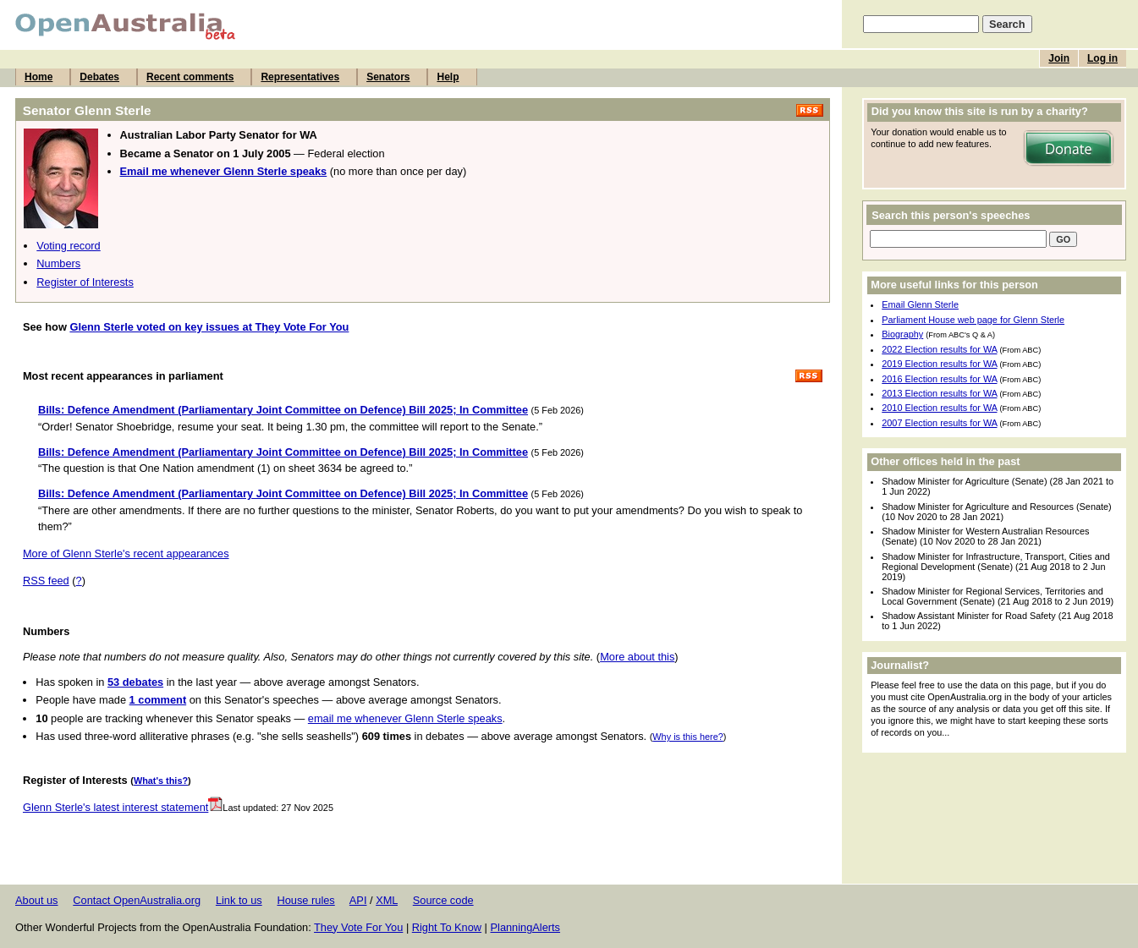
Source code (443, 900)
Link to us (239, 900)
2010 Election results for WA (939, 408)
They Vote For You (358, 927)
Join (1058, 58)
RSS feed (46, 580)
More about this (637, 656)
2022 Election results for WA (939, 349)
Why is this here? (687, 737)
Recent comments (190, 77)
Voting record (68, 245)
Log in (1102, 58)
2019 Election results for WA (939, 364)
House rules (305, 900)
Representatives (300, 77)
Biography (902, 334)
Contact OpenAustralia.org (137, 900)
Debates (99, 77)
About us (36, 900)
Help (448, 77)
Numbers (58, 263)
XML (387, 900)
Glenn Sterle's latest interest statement (123, 807)
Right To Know (446, 927)
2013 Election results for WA (939, 393)
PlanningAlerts (526, 927)
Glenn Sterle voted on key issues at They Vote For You (209, 327)
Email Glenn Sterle (920, 304)
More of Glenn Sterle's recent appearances (126, 553)
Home (38, 77)
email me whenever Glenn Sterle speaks (405, 718)
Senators (388, 77)
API (358, 900)
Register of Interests (85, 282)
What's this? (161, 780)
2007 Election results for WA (939, 423)
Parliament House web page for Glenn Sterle (973, 320)
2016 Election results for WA (939, 379)
